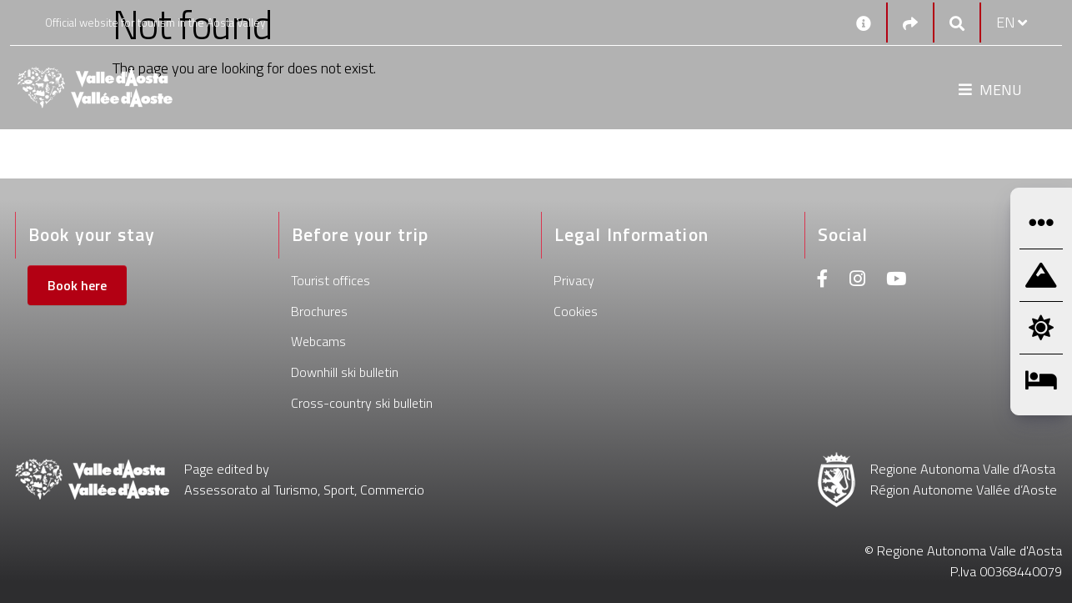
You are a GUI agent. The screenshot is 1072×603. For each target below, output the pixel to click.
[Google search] (956, 23)
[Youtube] (896, 280)
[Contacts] (863, 22)
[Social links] (910, 23)
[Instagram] (857, 280)
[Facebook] (823, 280)
